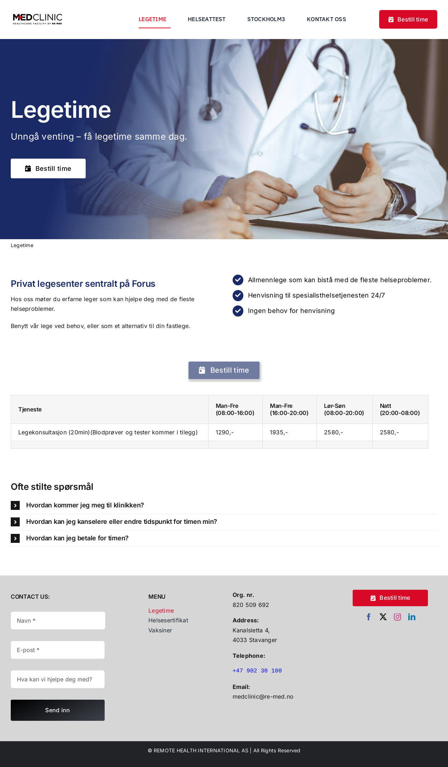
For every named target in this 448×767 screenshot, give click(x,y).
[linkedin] (411, 617)
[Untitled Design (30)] (38, 11)
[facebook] (368, 617)
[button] (224, 505)
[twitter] (383, 617)
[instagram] (397, 617)
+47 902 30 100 (257, 671)
